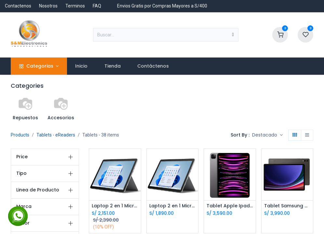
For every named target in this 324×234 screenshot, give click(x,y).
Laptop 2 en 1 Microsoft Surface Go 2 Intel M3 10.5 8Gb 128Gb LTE (172, 206)
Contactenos (18, 5)
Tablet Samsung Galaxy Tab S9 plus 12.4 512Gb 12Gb (287, 206)
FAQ (97, 5)
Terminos (75, 5)
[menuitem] (81, 66)
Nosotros (48, 5)
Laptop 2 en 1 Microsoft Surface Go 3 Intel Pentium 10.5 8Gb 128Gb (115, 206)
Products (20, 134)
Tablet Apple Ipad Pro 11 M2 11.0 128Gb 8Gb (230, 206)
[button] (267, 135)
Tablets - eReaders (55, 134)
